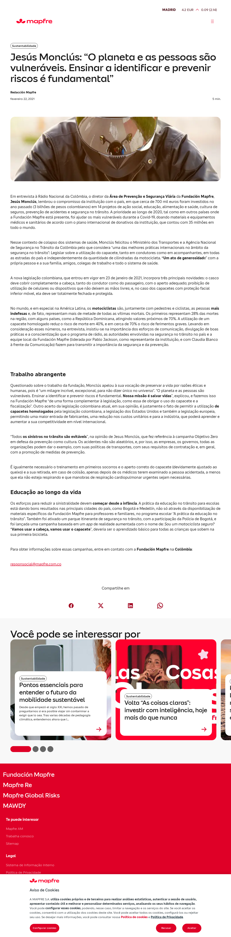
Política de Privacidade (23, 872)
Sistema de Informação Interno (30, 865)
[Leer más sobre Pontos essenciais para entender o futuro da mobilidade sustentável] (60, 729)
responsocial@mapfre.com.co (35, 564)
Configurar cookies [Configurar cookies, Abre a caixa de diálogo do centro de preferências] (44, 928)
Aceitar (191, 928)
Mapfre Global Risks (31, 795)
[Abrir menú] (212, 21)
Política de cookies (134, 917)
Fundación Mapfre (28, 774)
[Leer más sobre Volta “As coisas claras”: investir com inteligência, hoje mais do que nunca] (165, 729)
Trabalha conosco (20, 836)
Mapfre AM (14, 829)
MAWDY (14, 805)
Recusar (166, 928)
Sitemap (12, 843)
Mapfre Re (17, 785)
